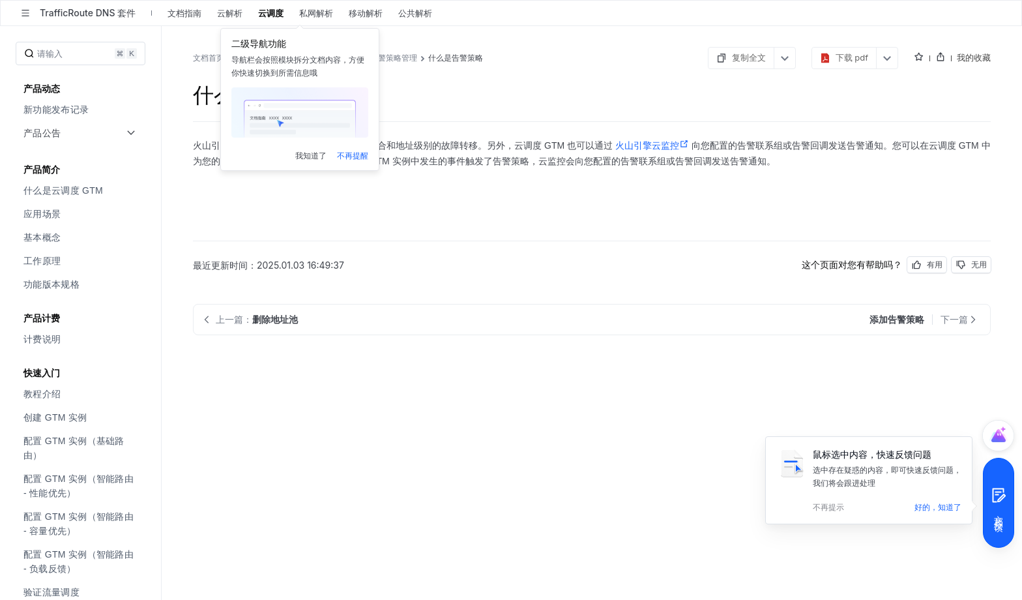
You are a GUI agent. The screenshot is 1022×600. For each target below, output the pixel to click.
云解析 (229, 13)
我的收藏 (974, 57)
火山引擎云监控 (652, 145)
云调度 (271, 13)
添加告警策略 (294, 161)
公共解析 (415, 13)
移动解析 (366, 13)
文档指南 (184, 13)
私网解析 (316, 13)
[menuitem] (82, 109)
